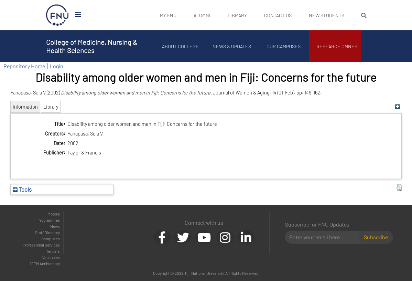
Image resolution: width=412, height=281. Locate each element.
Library (237, 15)
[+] (397, 106)
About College (180, 46)
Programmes (48, 220)
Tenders (53, 251)
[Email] (324, 237)
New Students (326, 15)
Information (25, 107)
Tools (22, 189)
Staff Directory (47, 232)
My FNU (168, 15)
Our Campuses (284, 46)
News (55, 226)
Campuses (50, 238)
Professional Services (41, 244)
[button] (399, 187)
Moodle (53, 213)
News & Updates (232, 46)
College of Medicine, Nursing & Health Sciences (91, 46)
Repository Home (24, 66)
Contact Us (278, 15)
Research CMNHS (336, 46)
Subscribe (376, 237)
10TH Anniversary (45, 263)
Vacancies (51, 257)
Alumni (202, 15)
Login (56, 66)
